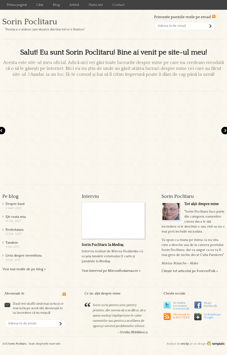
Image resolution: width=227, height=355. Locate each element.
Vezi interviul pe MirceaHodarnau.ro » (111, 271)
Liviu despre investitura (23, 255)
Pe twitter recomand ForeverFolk (181, 305)
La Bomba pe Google (212, 316)
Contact (119, 5)
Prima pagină (17, 5)
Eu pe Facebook (210, 304)
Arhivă (74, 5)
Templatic (216, 343)
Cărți (39, 5)
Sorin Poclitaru (29, 21)
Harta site (96, 5)
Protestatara (14, 230)
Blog (56, 5)
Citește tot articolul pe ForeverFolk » (189, 271)
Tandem (11, 243)
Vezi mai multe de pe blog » (24, 269)
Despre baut (15, 204)
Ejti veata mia (15, 217)
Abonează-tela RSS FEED (181, 316)
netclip (185, 343)
